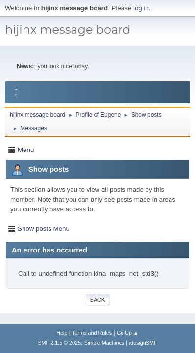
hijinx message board (68, 30)
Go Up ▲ (128, 333)
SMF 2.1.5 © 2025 (59, 343)
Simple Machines (104, 343)
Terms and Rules (92, 333)
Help (61, 333)
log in (141, 8)
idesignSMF (143, 343)
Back (97, 300)
